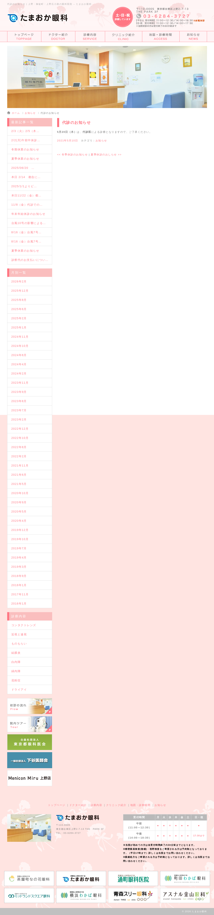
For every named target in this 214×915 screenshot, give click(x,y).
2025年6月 (19, 309)
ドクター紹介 (78, 805)
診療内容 (96, 805)
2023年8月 (19, 401)
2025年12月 (20, 290)
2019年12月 (20, 530)
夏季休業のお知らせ (25, 158)
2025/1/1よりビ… (24, 186)
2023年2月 (19, 419)
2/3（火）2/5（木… (25, 131)
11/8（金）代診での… (27, 204)
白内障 (16, 662)
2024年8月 (19, 355)
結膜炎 (16, 652)
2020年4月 (19, 520)
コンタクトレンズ (23, 625)
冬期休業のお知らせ (25, 149)
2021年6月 (19, 474)
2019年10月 (20, 539)
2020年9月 (19, 502)
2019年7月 (19, 548)
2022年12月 (20, 428)
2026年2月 (19, 281)
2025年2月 (19, 318)
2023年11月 (20, 382)
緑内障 (16, 671)
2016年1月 (19, 603)
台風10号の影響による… (28, 223)
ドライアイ (19, 689)
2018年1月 (19, 585)
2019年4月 (19, 557)
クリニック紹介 (116, 805)
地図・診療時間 (140, 805)
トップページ (56, 805)
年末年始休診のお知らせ (28, 213)
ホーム (16, 113)
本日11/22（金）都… (26, 195)
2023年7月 (19, 410)
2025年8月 (19, 299)
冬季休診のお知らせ (72, 154)
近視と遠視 (19, 634)
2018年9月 (19, 576)
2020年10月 (20, 493)
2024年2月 (19, 373)
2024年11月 (20, 336)
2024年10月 (20, 345)
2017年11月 (20, 594)
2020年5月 (19, 511)
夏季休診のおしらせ (106, 154)
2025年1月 (19, 327)
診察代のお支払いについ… (30, 259)
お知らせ (30, 113)
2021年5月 (19, 484)
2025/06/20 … (23, 167)
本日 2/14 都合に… (26, 177)
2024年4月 (19, 364)
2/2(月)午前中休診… (25, 140)
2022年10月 (20, 437)
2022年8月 (19, 447)
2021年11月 (20, 465)
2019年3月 (19, 566)
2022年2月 (19, 456)
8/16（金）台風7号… (26, 232)
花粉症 (16, 680)
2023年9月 (19, 391)
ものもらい (19, 643)
